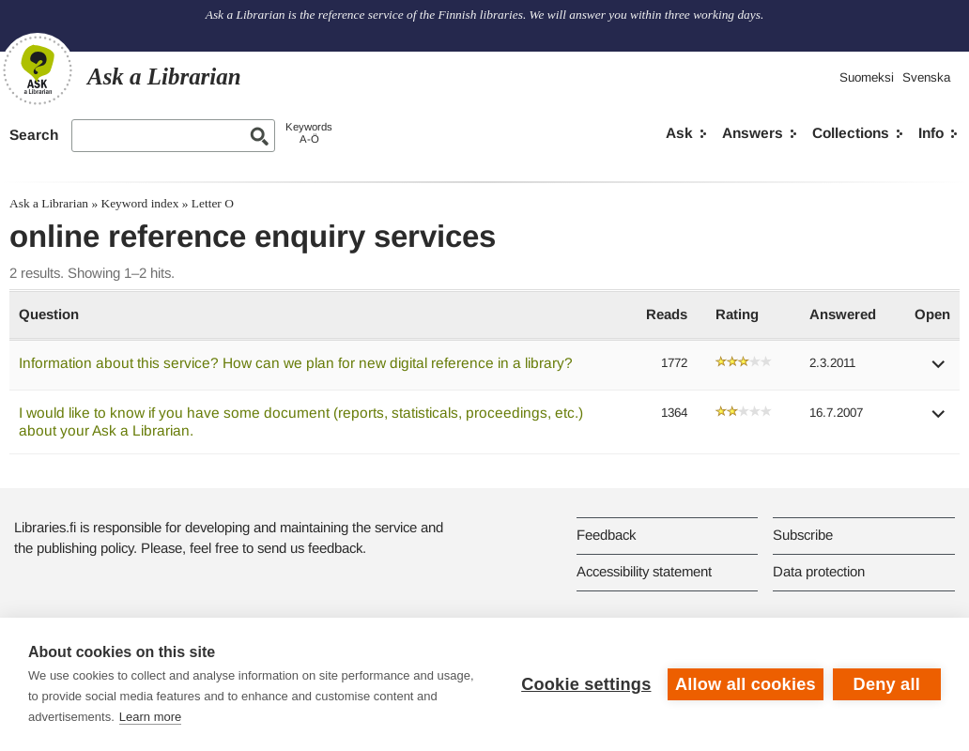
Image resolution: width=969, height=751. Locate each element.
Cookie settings (586, 684)
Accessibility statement (644, 571)
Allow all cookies (745, 684)
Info (931, 133)
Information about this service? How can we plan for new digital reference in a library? (296, 363)
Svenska (926, 77)
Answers (752, 133)
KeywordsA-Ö (308, 133)
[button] (939, 370)
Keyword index (139, 203)
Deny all (887, 684)
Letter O (213, 203)
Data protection (819, 571)
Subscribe (803, 535)
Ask (679, 133)
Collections (850, 133)
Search (33, 135)
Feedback (606, 535)
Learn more (150, 717)
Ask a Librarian (48, 203)
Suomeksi (866, 77)
